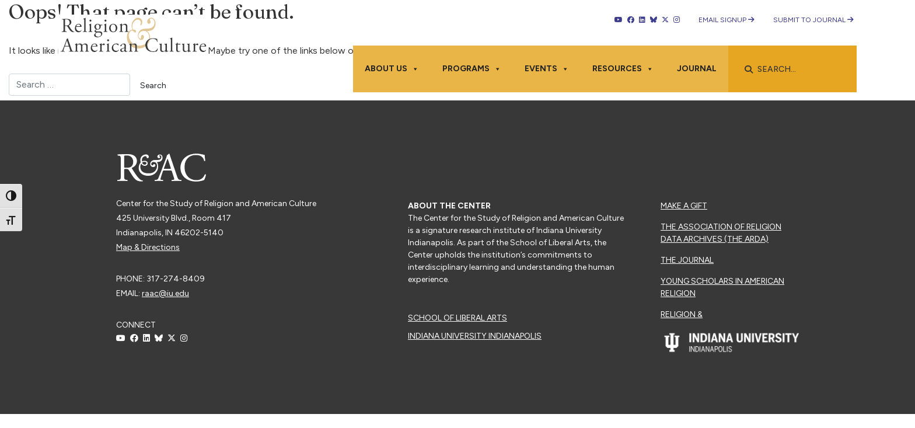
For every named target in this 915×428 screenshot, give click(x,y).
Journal (697, 69)
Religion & (682, 314)
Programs (471, 69)
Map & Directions (148, 247)
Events (547, 69)
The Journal (687, 260)
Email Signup (727, 20)
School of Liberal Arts (457, 318)
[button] (748, 69)
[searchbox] (798, 69)
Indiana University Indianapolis (475, 336)
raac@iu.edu (165, 293)
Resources (623, 69)
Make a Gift (684, 206)
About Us (392, 69)
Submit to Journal (813, 20)
